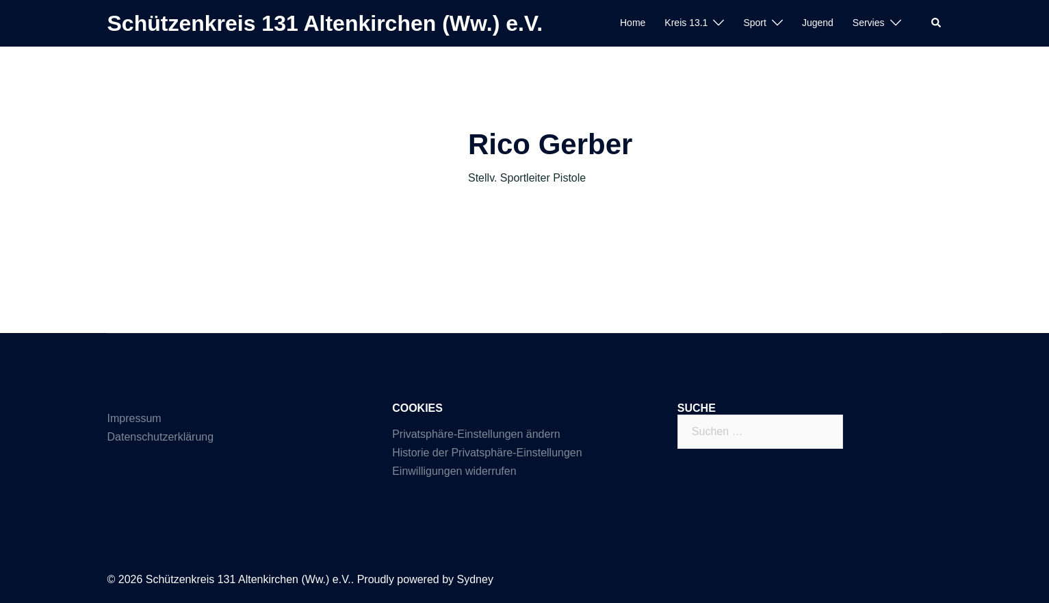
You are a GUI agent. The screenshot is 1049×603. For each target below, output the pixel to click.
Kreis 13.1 (686, 22)
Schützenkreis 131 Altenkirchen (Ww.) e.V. (325, 23)
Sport (754, 22)
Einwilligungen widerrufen (454, 471)
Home (632, 22)
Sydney (475, 579)
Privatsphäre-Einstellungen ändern (476, 434)
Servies (869, 22)
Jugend (817, 22)
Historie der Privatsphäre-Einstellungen (487, 452)
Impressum (134, 418)
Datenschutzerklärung (160, 437)
